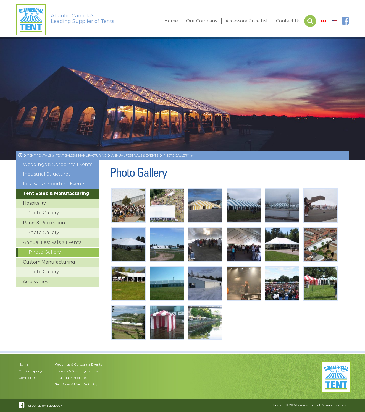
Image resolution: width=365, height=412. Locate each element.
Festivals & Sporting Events (54, 183)
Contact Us (288, 21)
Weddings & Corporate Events (57, 164)
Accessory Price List (246, 21)
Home (171, 21)
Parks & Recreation (44, 222)
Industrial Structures (46, 174)
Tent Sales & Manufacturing (56, 193)
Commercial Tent (308, 405)
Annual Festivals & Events (52, 242)
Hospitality (34, 203)
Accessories (35, 281)
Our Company (201, 21)
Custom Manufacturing (49, 262)
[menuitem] (323, 21)
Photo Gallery (43, 212)
